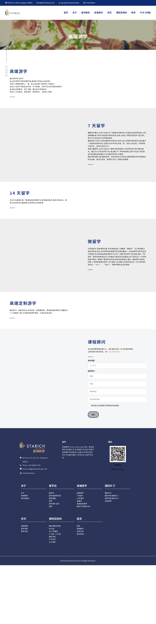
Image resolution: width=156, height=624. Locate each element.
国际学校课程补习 (112, 617)
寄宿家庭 (52, 619)
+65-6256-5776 (34, 586)
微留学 (79, 622)
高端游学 (6, 71)
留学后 (51, 614)
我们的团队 (25, 619)
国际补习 (108, 614)
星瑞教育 (24, 617)
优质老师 (108, 622)
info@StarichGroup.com (37, 590)
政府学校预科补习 (112, 619)
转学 (50, 622)
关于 (22, 614)
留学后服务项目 (55, 617)
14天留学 (80, 619)
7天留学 (80, 617)
